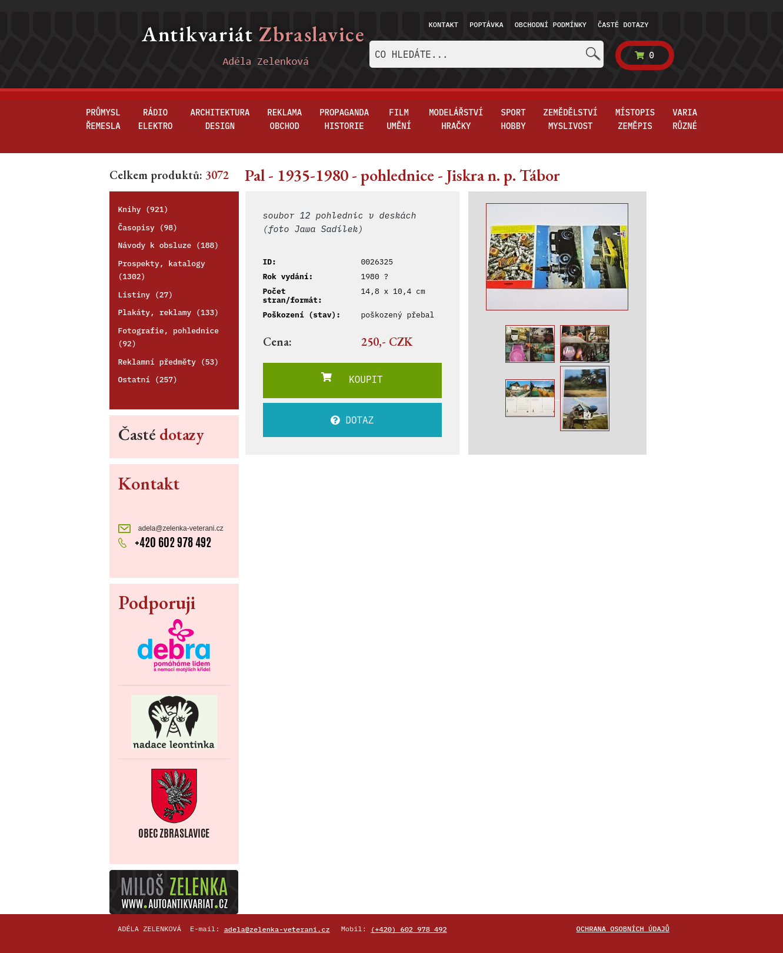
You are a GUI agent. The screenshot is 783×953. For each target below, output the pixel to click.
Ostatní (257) (148, 380)
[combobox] (486, 54)
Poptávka (486, 24)
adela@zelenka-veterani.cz (171, 528)
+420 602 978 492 (164, 542)
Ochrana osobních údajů (623, 928)
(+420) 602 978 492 (409, 929)
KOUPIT (351, 378)
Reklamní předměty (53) (168, 362)
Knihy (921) (143, 209)
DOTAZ (352, 420)
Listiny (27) (146, 295)
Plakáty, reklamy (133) (168, 312)
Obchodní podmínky (551, 24)
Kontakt (443, 24)
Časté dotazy (623, 24)
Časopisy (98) (148, 228)
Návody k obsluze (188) (168, 245)
